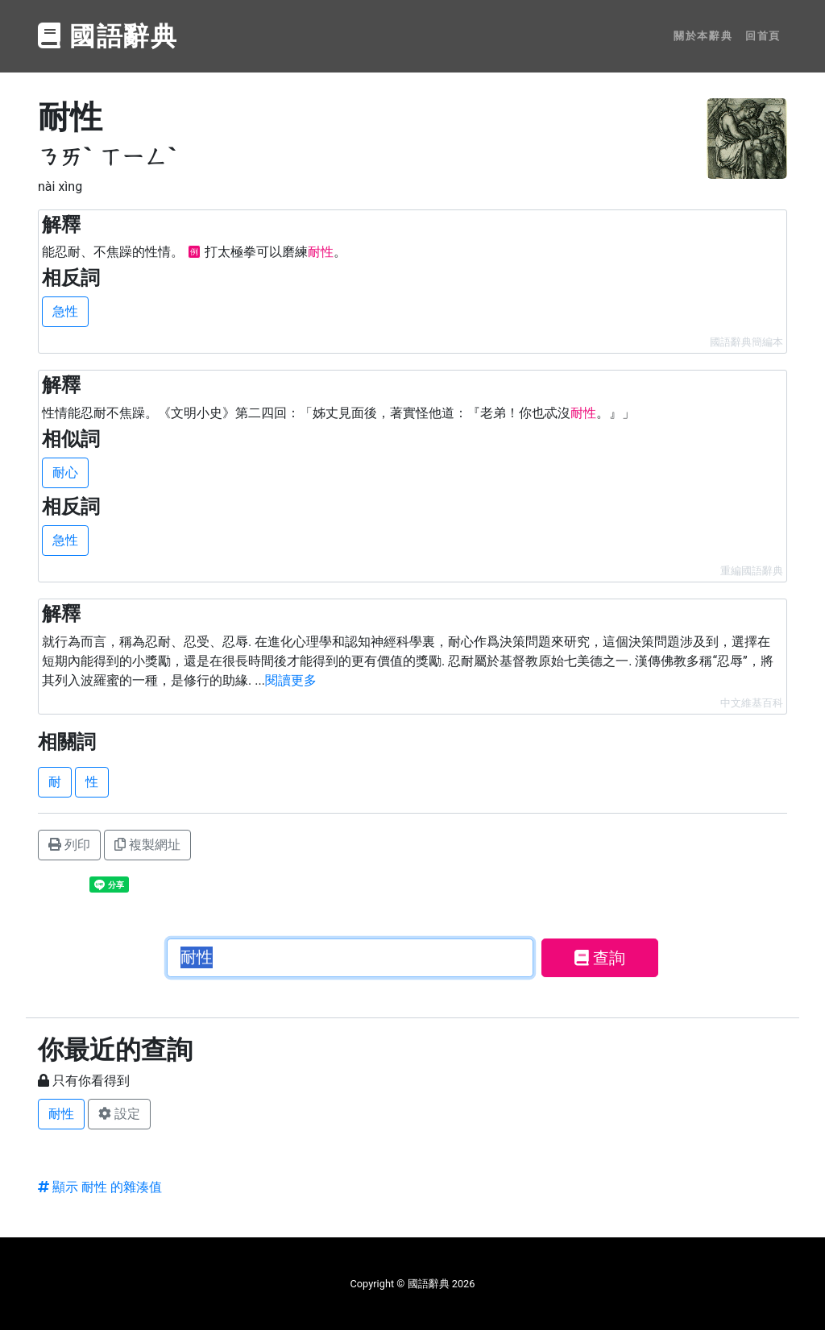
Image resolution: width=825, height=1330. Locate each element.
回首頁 (763, 36)
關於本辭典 (703, 36)
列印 (69, 844)
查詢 (599, 957)
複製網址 (147, 844)
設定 (119, 1113)
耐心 (65, 472)
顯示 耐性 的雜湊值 (100, 1187)
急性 (65, 311)
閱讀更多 (291, 680)
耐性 (61, 1113)
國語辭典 (108, 36)
